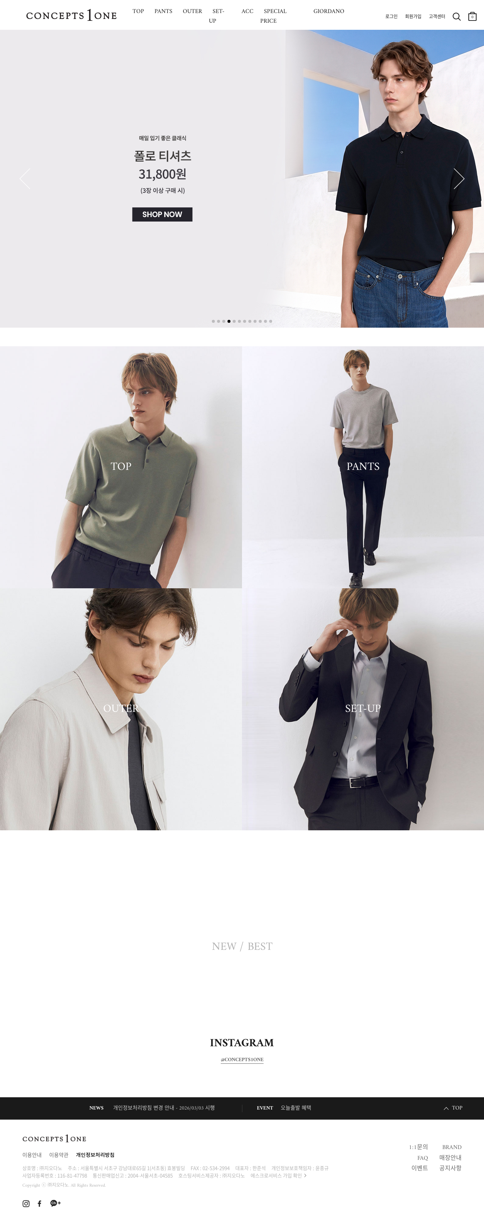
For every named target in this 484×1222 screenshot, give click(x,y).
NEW (224, 947)
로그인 (391, 17)
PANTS (363, 467)
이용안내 (32, 1155)
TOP (121, 467)
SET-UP (363, 709)
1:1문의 (418, 1147)
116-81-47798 (72, 1175)
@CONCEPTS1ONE (242, 1060)
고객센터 (437, 17)
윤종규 (322, 1167)
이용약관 (59, 1155)
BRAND (452, 1147)
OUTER (121, 709)
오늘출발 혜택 (296, 1108)
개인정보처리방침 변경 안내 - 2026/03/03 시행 (164, 1108)
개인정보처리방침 (95, 1155)
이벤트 (419, 1169)
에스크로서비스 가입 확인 (276, 1175)
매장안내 (450, 1158)
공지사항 (450, 1169)
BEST (260, 947)
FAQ (422, 1158)
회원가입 (413, 17)
